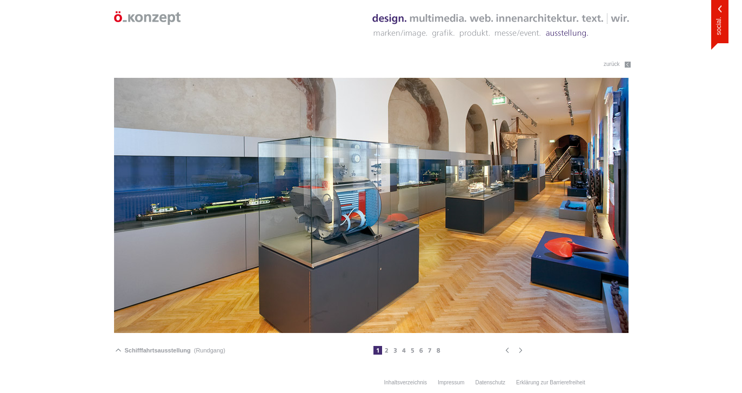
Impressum (451, 382)
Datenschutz (490, 382)
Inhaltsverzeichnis (405, 382)
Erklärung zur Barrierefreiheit (550, 382)
